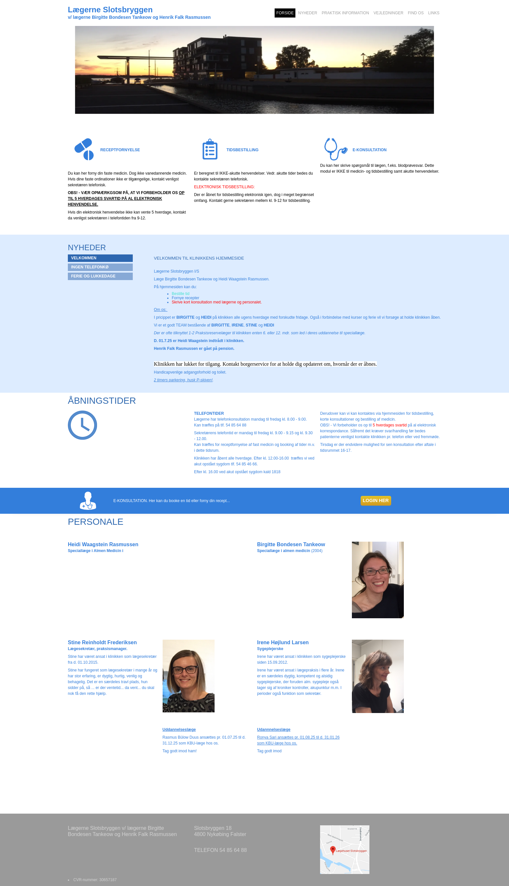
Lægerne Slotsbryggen (110, 10)
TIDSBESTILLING (243, 150)
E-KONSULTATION (370, 150)
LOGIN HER (376, 500)
